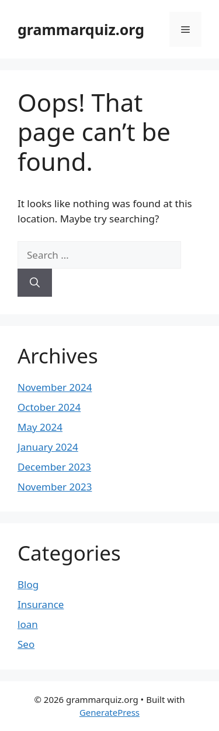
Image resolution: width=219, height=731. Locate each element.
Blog (28, 584)
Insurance (41, 604)
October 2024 (49, 407)
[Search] (35, 283)
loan (28, 624)
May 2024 (40, 427)
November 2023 (55, 486)
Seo (26, 644)
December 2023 (54, 466)
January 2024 (48, 447)
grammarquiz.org (81, 29)
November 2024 (55, 387)
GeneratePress (109, 712)
